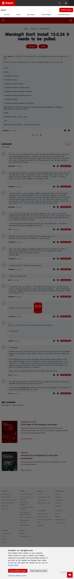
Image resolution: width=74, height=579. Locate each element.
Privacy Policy (13, 565)
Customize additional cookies (17, 575)
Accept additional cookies (17, 570)
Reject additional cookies (39, 570)
